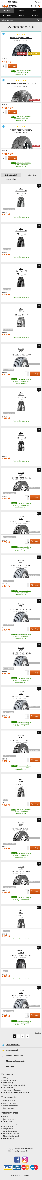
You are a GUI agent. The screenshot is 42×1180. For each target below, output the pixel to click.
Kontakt (38, 2)
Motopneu (21, 10)
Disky (35, 10)
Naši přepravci (8, 1129)
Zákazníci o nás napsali (11, 1136)
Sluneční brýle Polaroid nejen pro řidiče (16, 1092)
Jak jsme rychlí (8, 1126)
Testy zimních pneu (9, 1103)
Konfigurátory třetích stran (12, 1090)
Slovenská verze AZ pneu (11, 1133)
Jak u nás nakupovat (10, 1131)
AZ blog (5, 1078)
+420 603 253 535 (10, 2)
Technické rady (8, 1083)
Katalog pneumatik (9, 1080)
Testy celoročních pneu (10, 1106)
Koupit (12, 66)
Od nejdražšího (11, 179)
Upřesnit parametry (7, 20)
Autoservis (35, 15)
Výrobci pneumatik (9, 1087)
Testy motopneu (8, 1108)
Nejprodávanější (11, 175)
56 (27, 1036)
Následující (38, 1033)
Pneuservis (21, 15)
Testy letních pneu (9, 1101)
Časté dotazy (7, 1121)
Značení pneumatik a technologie (14, 1085)
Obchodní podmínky (10, 1119)
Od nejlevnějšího (31, 175)
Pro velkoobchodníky (10, 1124)
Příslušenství (7, 15)
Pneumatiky (7, 10)
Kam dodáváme (8, 1138)
